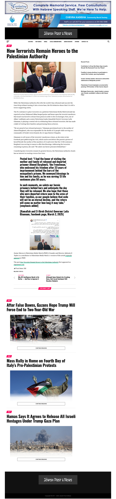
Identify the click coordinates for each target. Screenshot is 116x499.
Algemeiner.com (19, 264)
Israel (45, 41)
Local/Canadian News (55, 41)
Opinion (77, 41)
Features (30, 41)
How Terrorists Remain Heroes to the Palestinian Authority (41, 262)
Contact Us (85, 41)
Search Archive (68, 41)
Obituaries (38, 41)
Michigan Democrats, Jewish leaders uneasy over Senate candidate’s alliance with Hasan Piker (95, 93)
